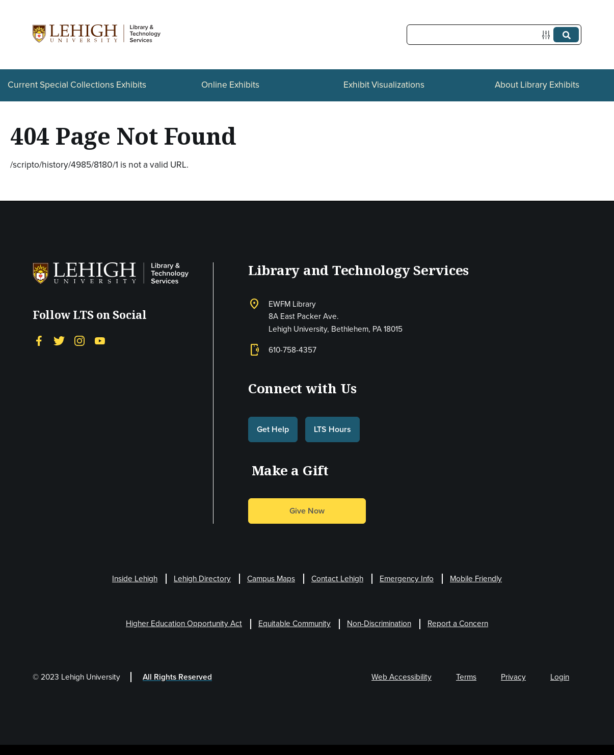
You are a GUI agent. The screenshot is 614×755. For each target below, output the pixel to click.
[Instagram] (79, 340)
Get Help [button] (273, 429)
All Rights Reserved (177, 677)
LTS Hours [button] (332, 429)
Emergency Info (407, 578)
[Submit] (566, 34)
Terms (466, 677)
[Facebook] (39, 340)
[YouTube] (100, 340)
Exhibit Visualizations (383, 84)
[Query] (494, 34)
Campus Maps (271, 578)
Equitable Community (294, 623)
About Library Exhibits (537, 84)
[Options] (548, 35)
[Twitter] (59, 340)
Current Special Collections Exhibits (77, 84)
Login (559, 677)
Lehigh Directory (202, 578)
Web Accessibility (401, 677)
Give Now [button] (307, 511)
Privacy (513, 677)
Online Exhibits (230, 84)
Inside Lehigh (134, 578)
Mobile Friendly (476, 578)
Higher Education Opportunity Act (184, 623)
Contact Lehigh (337, 578)
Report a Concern (458, 623)
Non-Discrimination (379, 623)
